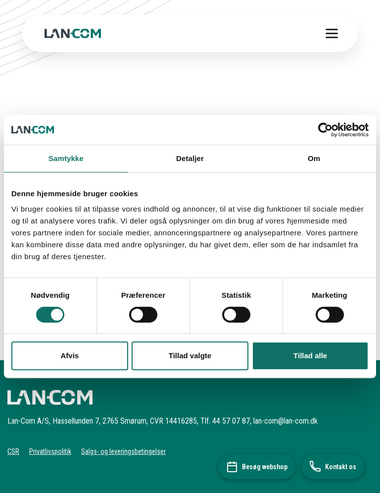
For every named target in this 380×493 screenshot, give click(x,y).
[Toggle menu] (332, 33)
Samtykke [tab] (66, 158)
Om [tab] (314, 158)
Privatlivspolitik (50, 451)
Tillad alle (310, 355)
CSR (13, 451)
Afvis (69, 355)
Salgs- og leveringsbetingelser (123, 451)
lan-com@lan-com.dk (285, 421)
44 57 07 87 (231, 421)
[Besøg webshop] (256, 466)
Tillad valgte (190, 355)
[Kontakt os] (332, 466)
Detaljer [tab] (190, 158)
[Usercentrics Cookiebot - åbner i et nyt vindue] (325, 129)
